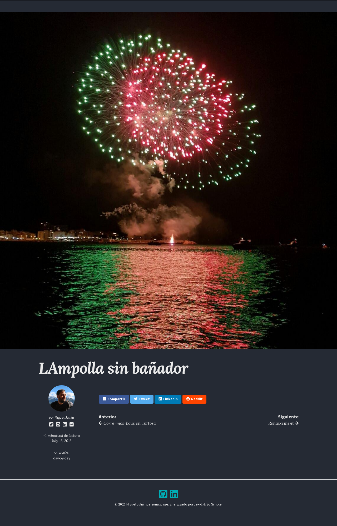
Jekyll (198, 504)
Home (131, 5)
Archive (180, 5)
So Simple (214, 504)
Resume (148, 5)
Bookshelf (201, 5)
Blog (164, 5)
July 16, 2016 (61, 440)
